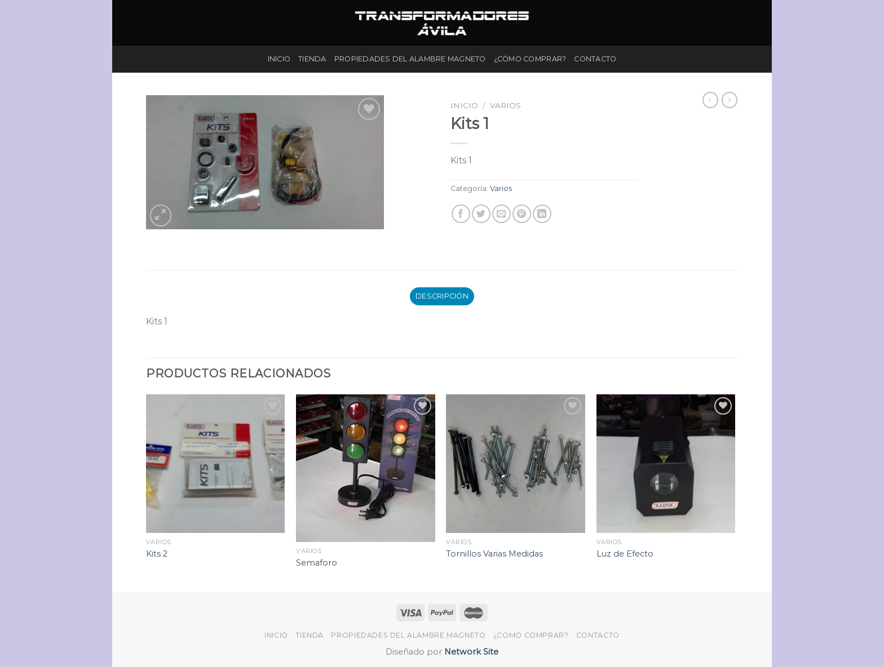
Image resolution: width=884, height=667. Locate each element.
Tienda (312, 59)
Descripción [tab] (442, 296)
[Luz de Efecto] (666, 463)
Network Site (470, 652)
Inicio (279, 59)
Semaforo (316, 563)
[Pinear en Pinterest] (521, 213)
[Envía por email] (501, 213)
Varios (505, 105)
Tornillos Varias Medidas (494, 554)
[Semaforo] (365, 468)
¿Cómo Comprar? (530, 59)
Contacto (595, 59)
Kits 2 (156, 554)
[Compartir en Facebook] (461, 213)
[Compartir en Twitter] (481, 213)
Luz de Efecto (624, 554)
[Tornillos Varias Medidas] (515, 463)
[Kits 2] (215, 463)
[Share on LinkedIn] (542, 213)
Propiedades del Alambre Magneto (410, 59)
